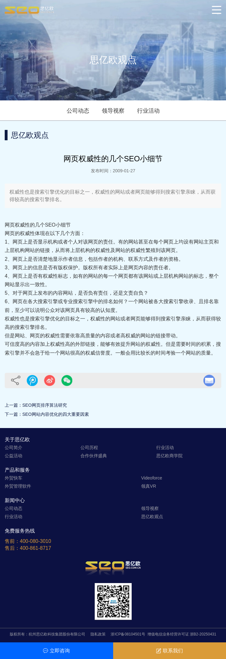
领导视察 (113, 111)
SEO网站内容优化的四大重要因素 (55, 414)
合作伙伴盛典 (93, 455)
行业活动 (148, 111)
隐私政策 (98, 634)
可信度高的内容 (22, 344)
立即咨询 (56, 650)
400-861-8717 (35, 548)
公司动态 (78, 111)
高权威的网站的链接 (143, 335)
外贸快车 (13, 477)
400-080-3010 (35, 541)
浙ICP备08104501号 (128, 634)
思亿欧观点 (152, 516)
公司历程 (89, 447)
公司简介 (13, 447)
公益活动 (13, 455)
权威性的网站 (105, 318)
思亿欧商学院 (169, 455)
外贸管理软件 (18, 486)
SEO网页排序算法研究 (44, 405)
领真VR (148, 486)
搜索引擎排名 (30, 327)
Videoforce (151, 477)
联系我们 (169, 650)
